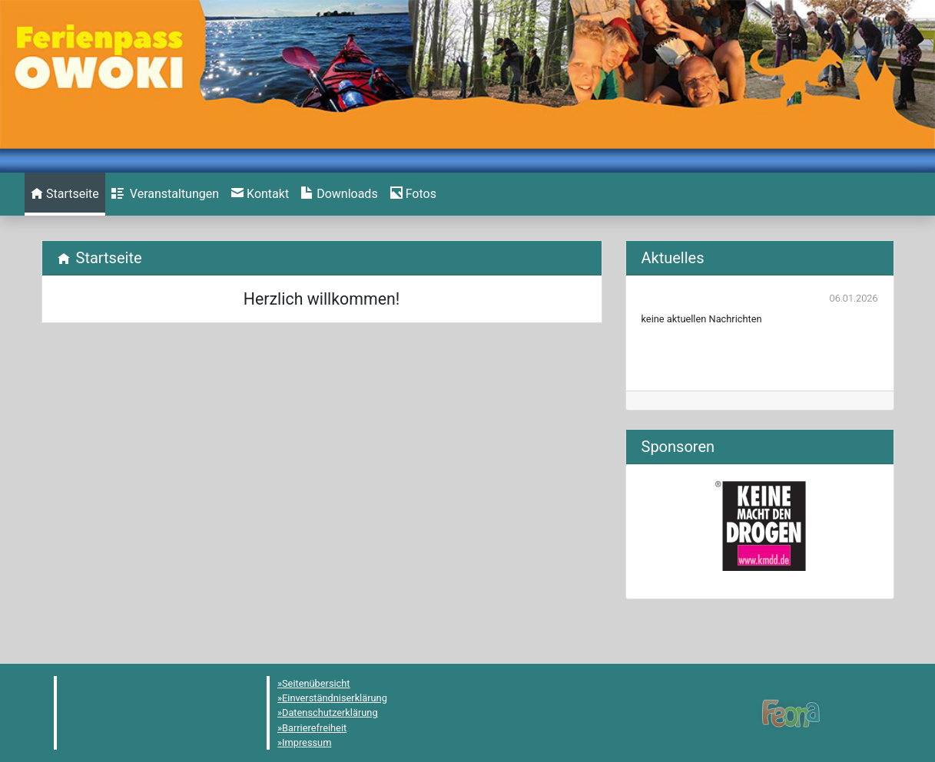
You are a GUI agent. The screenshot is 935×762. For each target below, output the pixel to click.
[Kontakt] (260, 194)
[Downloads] (339, 194)
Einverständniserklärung (334, 698)
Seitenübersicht (316, 683)
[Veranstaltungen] (165, 194)
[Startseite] (65, 194)
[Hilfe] (413, 194)
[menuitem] (65, 194)
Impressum (306, 742)
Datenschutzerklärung (330, 712)
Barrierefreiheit (314, 728)
